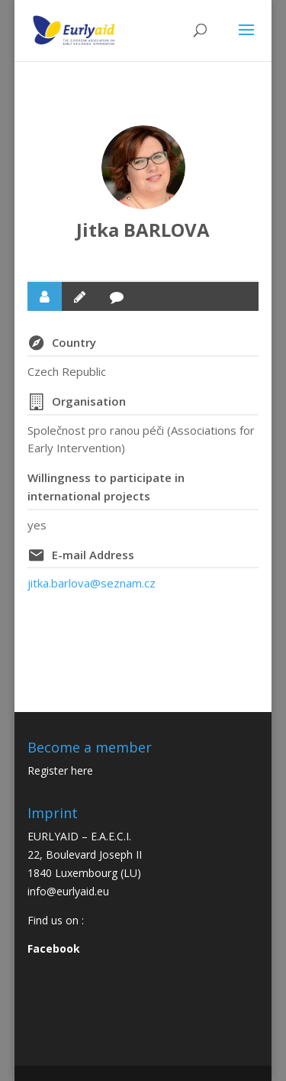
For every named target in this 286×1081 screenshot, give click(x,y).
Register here (60, 770)
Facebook (53, 948)
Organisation (89, 401)
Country (74, 342)
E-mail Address (93, 554)
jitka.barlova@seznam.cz (91, 583)
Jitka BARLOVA (143, 229)
